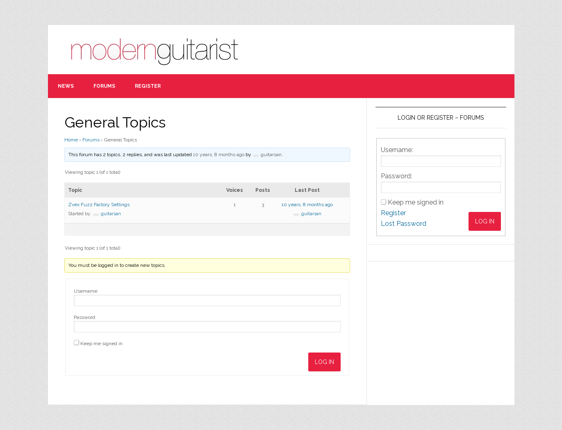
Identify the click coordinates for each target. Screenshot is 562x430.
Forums (91, 140)
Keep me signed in (101, 343)
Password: (85, 317)
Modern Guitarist (158, 49)
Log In (324, 362)
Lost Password (403, 224)
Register (393, 213)
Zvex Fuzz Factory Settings (99, 204)
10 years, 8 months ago (218, 154)
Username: (86, 291)
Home (71, 140)
